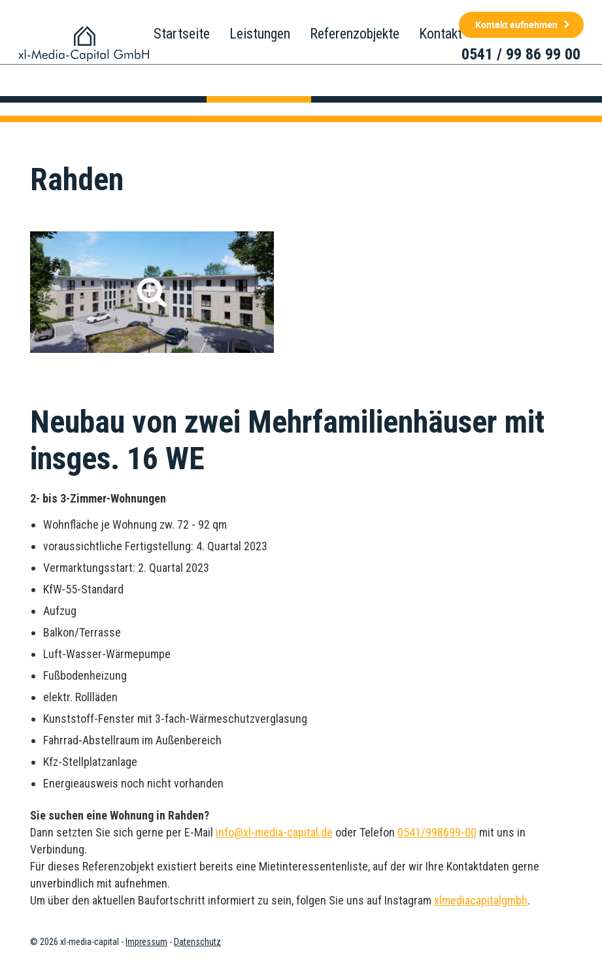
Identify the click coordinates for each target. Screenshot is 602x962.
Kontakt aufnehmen (516, 24)
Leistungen (259, 33)
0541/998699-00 (437, 832)
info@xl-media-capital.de (274, 832)
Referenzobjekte (354, 33)
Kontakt (440, 33)
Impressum (146, 942)
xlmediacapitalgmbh (480, 900)
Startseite (182, 33)
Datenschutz (197, 942)
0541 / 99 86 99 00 (520, 54)
